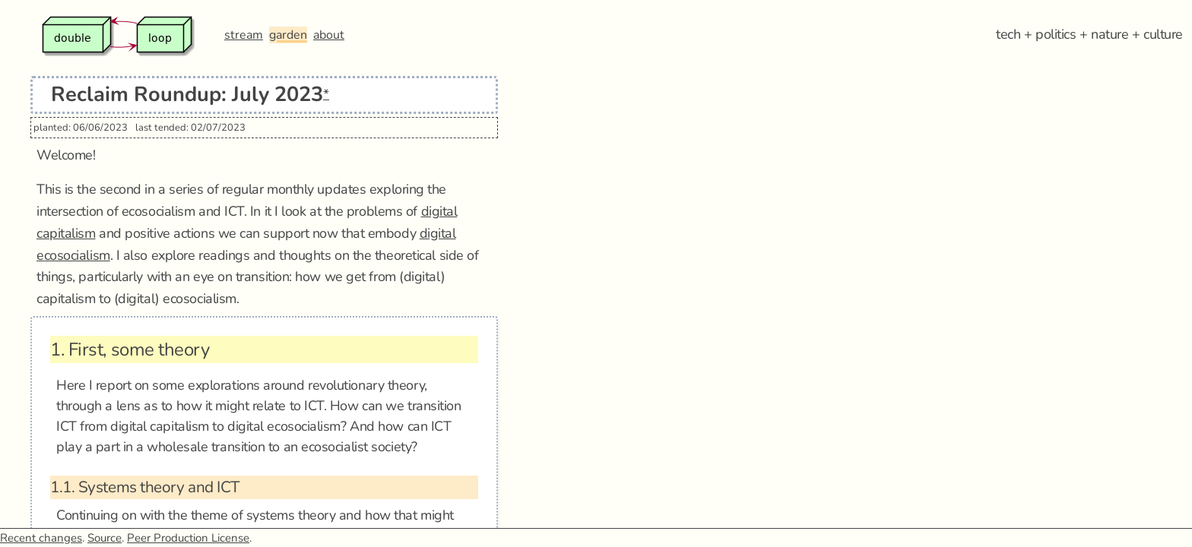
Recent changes (41, 537)
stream (243, 35)
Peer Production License (188, 537)
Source (104, 537)
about (328, 35)
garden (288, 35)
